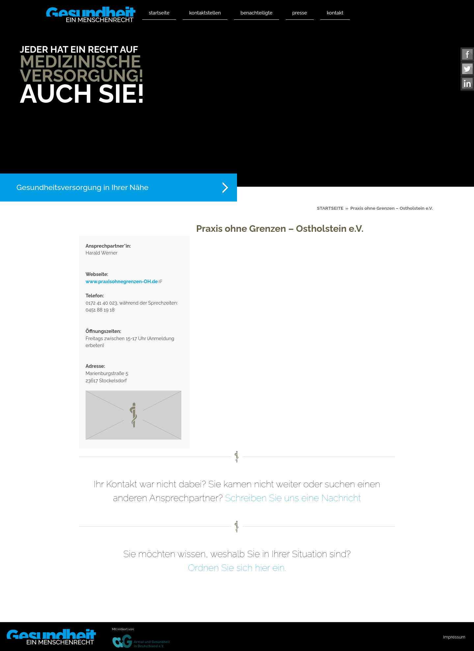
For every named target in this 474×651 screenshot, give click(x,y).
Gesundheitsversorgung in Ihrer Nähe (82, 187)
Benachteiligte (257, 12)
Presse (299, 12)
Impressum (454, 637)
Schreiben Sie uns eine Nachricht (293, 498)
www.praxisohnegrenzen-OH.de (124, 281)
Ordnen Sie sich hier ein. (237, 567)
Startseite (159, 12)
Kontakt (335, 12)
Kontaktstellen (205, 12)
